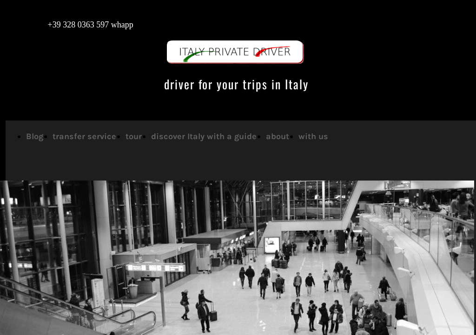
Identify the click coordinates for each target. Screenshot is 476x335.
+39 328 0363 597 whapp (81, 24)
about (277, 136)
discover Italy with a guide (204, 136)
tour (134, 136)
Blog (34, 136)
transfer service (84, 136)
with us (313, 136)
